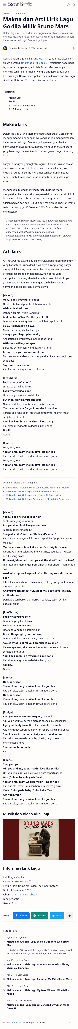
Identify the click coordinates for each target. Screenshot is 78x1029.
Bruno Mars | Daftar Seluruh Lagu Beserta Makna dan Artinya (37, 487)
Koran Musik (18, 1022)
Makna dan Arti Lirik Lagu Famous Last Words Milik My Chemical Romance (38, 966)
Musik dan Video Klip (24, 105)
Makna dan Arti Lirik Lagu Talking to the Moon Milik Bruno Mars (38, 499)
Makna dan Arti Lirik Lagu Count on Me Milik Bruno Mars (39, 979)
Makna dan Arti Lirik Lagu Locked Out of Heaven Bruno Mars (38, 943)
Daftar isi (10, 91)
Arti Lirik (13, 101)
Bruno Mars (38, 58)
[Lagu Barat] (23, 937)
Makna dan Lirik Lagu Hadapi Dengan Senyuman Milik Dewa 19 (38, 1006)
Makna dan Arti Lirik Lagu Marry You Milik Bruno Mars (33, 495)
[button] (68, 4)
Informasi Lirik (20, 109)
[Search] (73, 4)
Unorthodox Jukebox (33, 63)
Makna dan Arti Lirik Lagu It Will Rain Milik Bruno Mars (34, 491)
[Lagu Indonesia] (25, 1000)
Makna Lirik (15, 97)
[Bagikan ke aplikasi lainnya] (69, 915)
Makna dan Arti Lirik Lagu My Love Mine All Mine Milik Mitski (38, 992)
